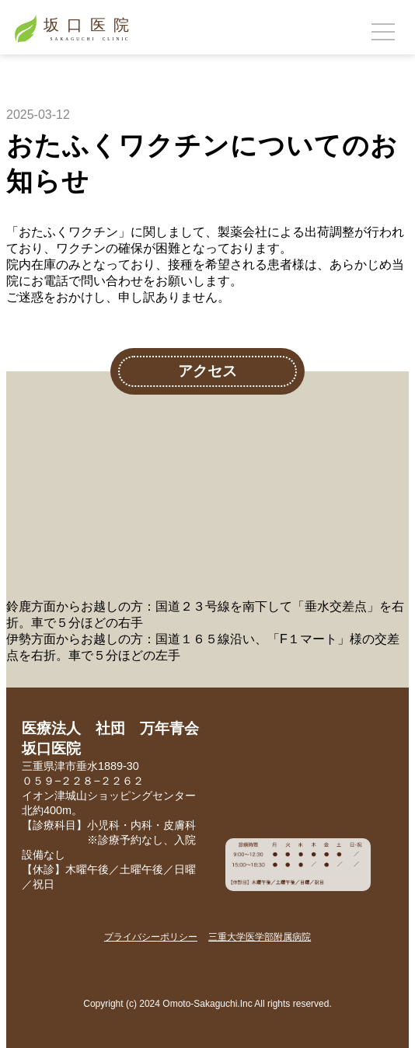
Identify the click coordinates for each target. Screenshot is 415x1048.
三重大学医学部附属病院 (259, 936)
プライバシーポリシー (150, 936)
